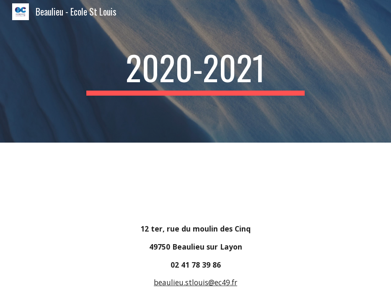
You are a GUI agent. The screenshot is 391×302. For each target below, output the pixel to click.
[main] (195, 71)
